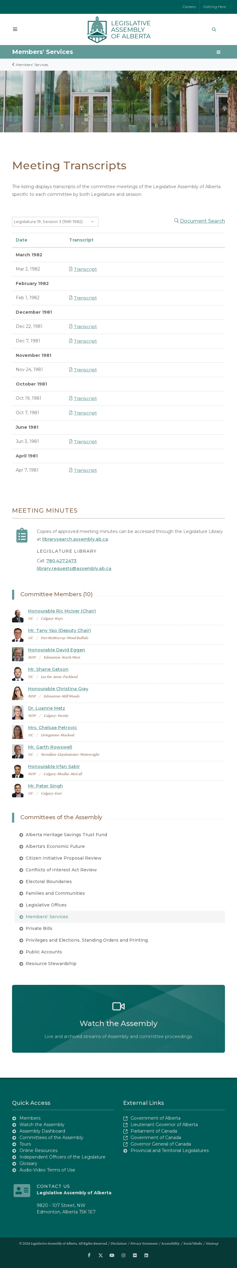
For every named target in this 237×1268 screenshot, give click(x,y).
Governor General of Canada (161, 1143)
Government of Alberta (156, 1118)
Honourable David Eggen (56, 650)
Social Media (192, 1243)
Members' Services (42, 52)
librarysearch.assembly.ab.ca (75, 539)
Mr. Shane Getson (48, 669)
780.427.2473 (61, 561)
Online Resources (38, 1150)
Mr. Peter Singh (45, 786)
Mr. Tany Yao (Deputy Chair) (59, 630)
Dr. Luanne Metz (46, 708)
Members (29, 1118)
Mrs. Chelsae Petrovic (52, 727)
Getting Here (214, 6)
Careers (189, 6)
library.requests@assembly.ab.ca (74, 568)
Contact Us (53, 1186)
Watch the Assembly (41, 1124)
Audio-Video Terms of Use (47, 1169)
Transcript (83, 269)
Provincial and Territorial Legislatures (170, 1150)
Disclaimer (118, 1243)
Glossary (28, 1163)
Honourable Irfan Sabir (54, 766)
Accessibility (170, 1243)
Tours (25, 1143)
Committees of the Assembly (51, 1137)
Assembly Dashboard (42, 1131)
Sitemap (212, 1243)
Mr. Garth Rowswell (50, 747)
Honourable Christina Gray (58, 689)
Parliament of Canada (154, 1131)
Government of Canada (156, 1137)
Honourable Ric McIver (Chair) (62, 611)
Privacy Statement (143, 1243)
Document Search (202, 221)
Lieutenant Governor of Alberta (164, 1124)
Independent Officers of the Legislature (62, 1156)
